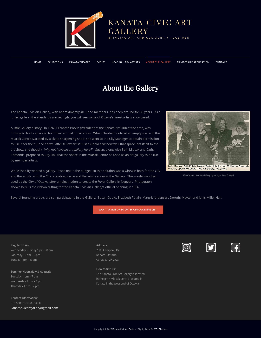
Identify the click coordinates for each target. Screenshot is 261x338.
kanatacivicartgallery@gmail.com (34, 308)
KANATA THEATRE (79, 62)
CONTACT (221, 62)
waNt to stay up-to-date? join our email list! (128, 209)
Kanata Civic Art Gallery (150, 26)
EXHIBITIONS (55, 62)
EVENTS (101, 62)
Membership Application (193, 62)
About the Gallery (158, 62)
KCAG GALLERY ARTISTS (126, 62)
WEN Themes (160, 329)
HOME (37, 62)
